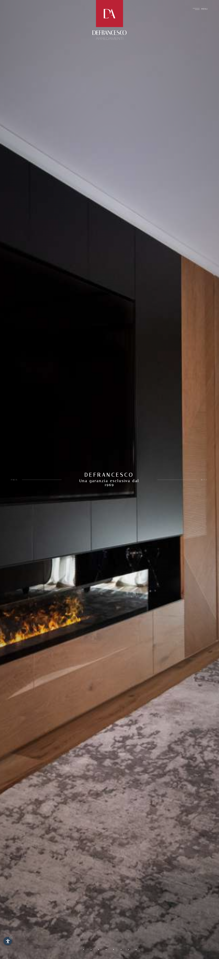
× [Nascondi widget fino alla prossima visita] (11, 937)
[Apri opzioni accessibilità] (7, 941)
